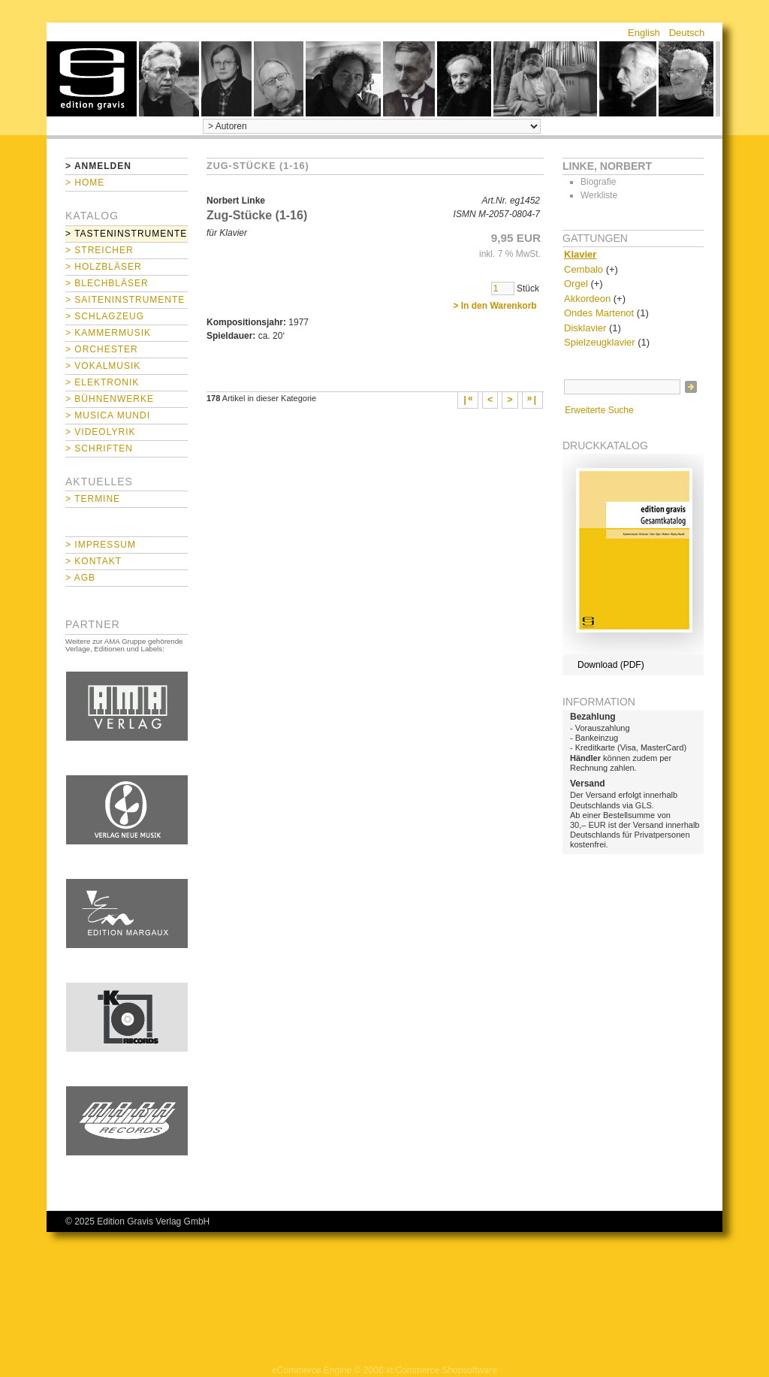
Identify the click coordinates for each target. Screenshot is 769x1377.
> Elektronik (102, 382)
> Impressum (100, 544)
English (644, 32)
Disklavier (585, 328)
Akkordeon (587, 298)
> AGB (80, 577)
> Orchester (101, 349)
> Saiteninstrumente (125, 299)
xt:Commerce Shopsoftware (441, 1370)
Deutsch (687, 32)
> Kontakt (93, 561)
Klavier (580, 254)
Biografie (598, 182)
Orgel (576, 283)
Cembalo (583, 269)
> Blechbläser (107, 283)
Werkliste (599, 195)
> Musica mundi (107, 415)
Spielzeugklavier (599, 342)
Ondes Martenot (599, 313)
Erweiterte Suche (599, 410)
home (92, 78)
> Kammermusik (108, 333)
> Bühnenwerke (109, 399)
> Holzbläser (103, 266)
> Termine (92, 499)
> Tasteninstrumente (126, 233)
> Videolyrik (100, 432)
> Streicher (99, 250)
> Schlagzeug (104, 316)
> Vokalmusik (102, 366)
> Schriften (99, 448)
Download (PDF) (611, 665)
